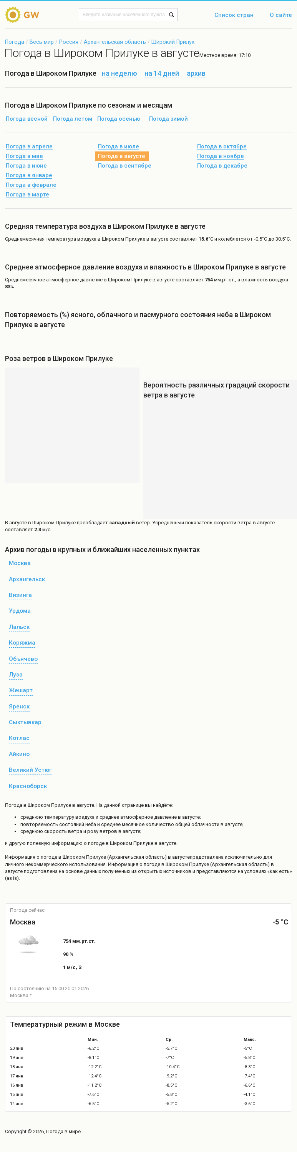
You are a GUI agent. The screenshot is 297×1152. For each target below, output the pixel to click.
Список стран (234, 15)
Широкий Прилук (172, 42)
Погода (14, 42)
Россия (68, 42)
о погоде (47, 857)
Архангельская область (115, 42)
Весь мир (42, 42)
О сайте (281, 15)
